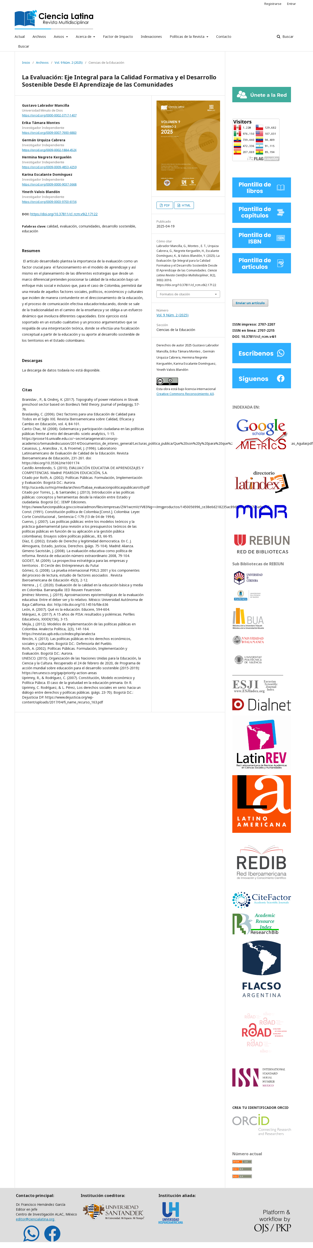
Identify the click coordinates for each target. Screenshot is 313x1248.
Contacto (223, 36)
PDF (166, 205)
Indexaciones (151, 36)
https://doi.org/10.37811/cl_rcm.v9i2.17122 (64, 214)
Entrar (291, 3)
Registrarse (272, 3)
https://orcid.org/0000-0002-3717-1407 (49, 115)
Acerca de (84, 36)
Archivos (39, 36)
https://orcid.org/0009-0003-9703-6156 (49, 202)
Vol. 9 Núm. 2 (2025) (69, 62)
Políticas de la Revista (187, 36)
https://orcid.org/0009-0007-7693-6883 (49, 133)
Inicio (26, 62)
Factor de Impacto (118, 36)
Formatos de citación (175, 294)
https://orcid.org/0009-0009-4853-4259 (49, 167)
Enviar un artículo (250, 303)
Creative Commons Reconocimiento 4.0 (185, 394)
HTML (185, 205)
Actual (20, 36)
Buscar (23, 46)
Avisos (59, 36)
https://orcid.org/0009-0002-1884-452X (49, 150)
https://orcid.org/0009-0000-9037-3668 (49, 184)
